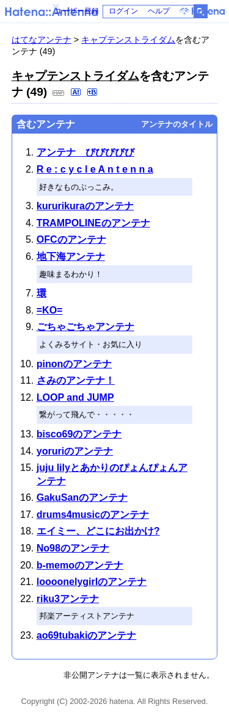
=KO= (50, 310)
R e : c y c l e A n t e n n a (95, 169)
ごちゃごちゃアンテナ (85, 326)
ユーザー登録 (77, 11)
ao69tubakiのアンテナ (87, 635)
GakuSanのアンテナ (82, 497)
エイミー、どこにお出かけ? (98, 531)
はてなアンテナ (41, 40)
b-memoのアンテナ (80, 565)
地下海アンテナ (71, 256)
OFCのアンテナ (71, 239)
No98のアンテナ (73, 548)
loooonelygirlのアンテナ (92, 581)
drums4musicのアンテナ (93, 514)
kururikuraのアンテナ (85, 206)
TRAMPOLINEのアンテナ (93, 223)
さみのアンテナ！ (76, 380)
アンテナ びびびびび (85, 152)
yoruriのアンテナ (75, 451)
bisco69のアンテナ (79, 434)
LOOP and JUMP (75, 397)
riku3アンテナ (68, 599)
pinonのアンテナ (74, 364)
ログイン (123, 11)
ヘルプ (159, 11)
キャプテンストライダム (128, 40)
